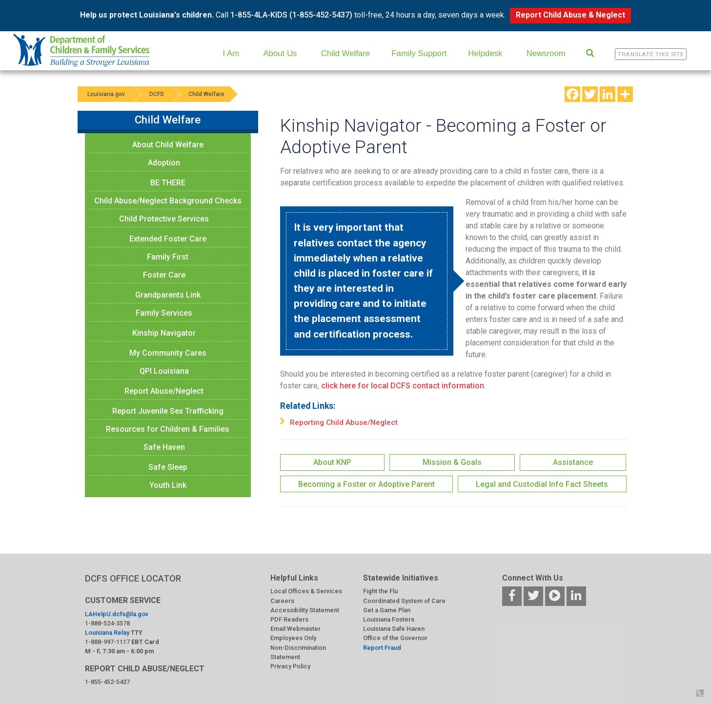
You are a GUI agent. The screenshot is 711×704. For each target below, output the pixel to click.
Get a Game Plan (386, 610)
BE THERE (167, 182)
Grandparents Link (168, 295)
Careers (282, 600)
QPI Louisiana (164, 371)
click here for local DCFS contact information (402, 385)
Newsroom (546, 53)
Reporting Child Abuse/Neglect (344, 422)
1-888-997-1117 (107, 641)
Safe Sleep (167, 467)
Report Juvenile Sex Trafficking (167, 411)
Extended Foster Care (167, 238)
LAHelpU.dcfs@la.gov (116, 614)
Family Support (419, 53)
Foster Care (164, 275)
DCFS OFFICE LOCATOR (133, 578)
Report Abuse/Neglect (163, 391)
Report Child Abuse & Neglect (570, 15)
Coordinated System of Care (404, 600)
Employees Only (293, 638)
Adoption (164, 162)
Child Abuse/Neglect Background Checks (168, 200)
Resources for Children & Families (167, 429)
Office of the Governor (395, 638)
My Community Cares (167, 353)
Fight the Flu (380, 591)
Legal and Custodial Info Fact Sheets (542, 484)
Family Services (164, 313)
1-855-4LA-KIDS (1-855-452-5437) (291, 15)
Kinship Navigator (164, 333)
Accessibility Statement (304, 610)
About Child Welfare (167, 144)
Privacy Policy (290, 666)
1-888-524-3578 (107, 623)
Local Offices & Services (306, 591)
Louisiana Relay (107, 632)
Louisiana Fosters (388, 619)
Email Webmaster (295, 628)
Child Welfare (345, 53)
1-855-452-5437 (107, 681)
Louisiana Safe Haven (394, 628)
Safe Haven (164, 447)
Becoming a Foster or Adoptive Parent (366, 484)
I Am (231, 53)
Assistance (573, 462)
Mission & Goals (452, 462)
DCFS (156, 94)
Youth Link (167, 485)
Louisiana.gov (106, 94)
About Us (280, 53)
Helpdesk (485, 53)
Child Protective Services (164, 218)
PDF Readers (289, 619)
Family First (167, 256)
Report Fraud (382, 647)
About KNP (332, 462)
